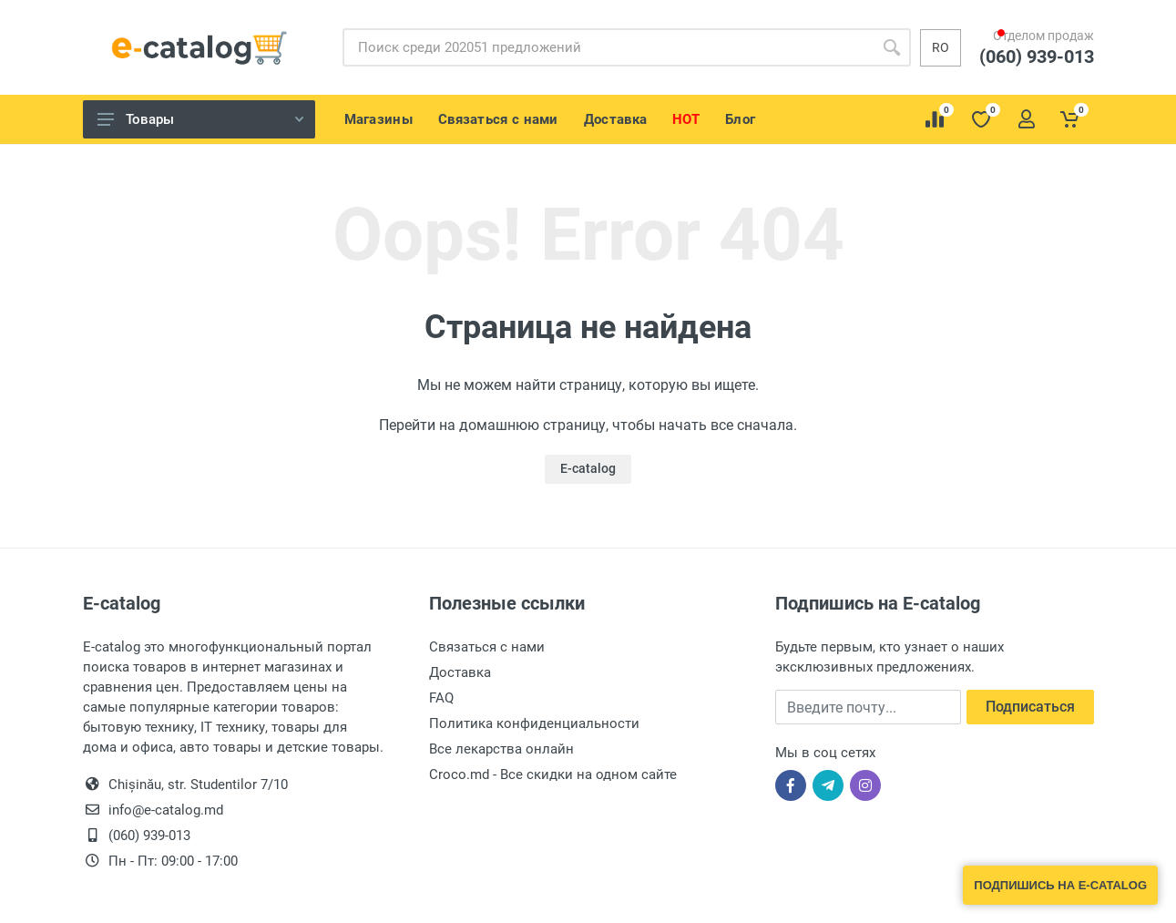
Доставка (460, 672)
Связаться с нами (487, 647)
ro (940, 47)
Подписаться (1030, 706)
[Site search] (608, 47)
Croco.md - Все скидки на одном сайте (553, 774)
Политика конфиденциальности (534, 723)
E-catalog (588, 468)
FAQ (441, 698)
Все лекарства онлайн (501, 749)
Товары (200, 119)
